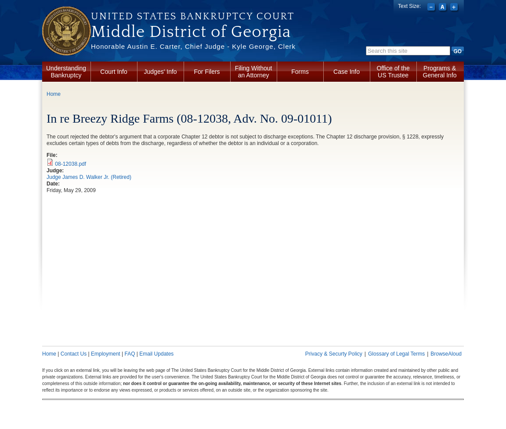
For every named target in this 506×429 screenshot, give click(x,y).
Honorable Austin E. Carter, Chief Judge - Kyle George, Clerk (193, 46)
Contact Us (74, 354)
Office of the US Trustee (392, 72)
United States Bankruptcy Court (192, 16)
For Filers (207, 71)
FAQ (129, 354)
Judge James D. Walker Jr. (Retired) (89, 177)
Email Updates (156, 354)
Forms (300, 71)
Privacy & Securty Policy (333, 354)
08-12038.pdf (70, 164)
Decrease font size (432, 8)
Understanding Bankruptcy (66, 72)
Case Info (346, 71)
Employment (105, 354)
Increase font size (454, 8)
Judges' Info (160, 71)
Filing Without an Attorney (253, 72)
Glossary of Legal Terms (396, 354)
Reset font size (443, 8)
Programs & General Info (440, 72)
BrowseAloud (446, 354)
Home (54, 94)
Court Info (113, 71)
